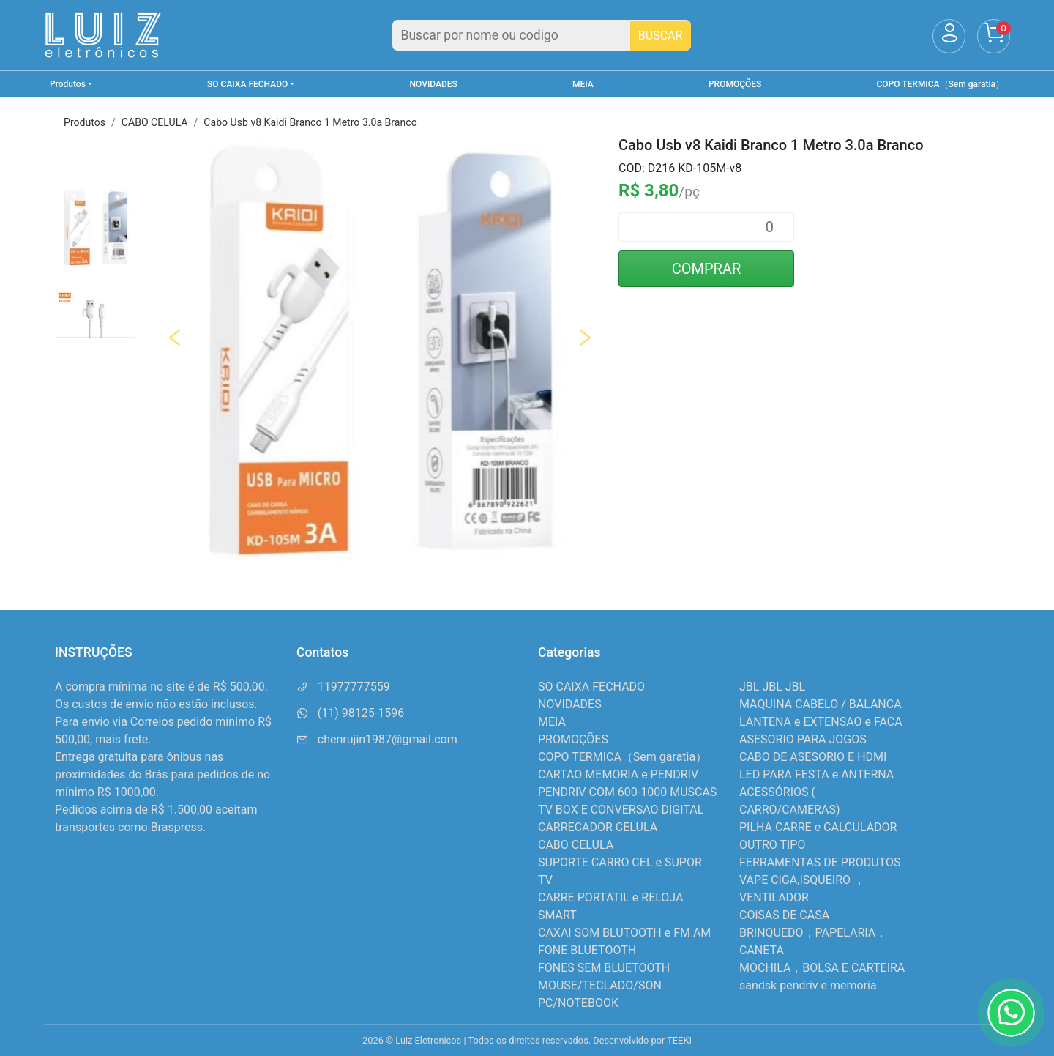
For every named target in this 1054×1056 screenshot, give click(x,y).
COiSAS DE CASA (784, 915)
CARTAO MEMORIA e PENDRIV (618, 774)
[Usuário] (948, 36)
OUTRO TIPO (772, 845)
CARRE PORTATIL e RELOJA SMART (610, 906)
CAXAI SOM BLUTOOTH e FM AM (624, 933)
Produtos (84, 122)
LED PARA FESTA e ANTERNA (816, 774)
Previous (175, 337)
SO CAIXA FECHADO (591, 687)
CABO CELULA (155, 122)
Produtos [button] (68, 84)
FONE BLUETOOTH (587, 950)
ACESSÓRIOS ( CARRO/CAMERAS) (789, 801)
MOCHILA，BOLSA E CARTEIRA (822, 968)
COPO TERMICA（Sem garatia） (940, 84)
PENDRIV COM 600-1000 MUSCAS (627, 792)
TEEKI (679, 1040)
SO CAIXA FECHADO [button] (247, 84)
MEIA (583, 84)
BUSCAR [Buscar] (660, 35)
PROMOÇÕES (735, 84)
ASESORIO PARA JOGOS (803, 739)
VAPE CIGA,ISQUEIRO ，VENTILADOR (802, 888)
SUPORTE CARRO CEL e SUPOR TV (620, 871)
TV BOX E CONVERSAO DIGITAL (620, 810)
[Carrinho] (993, 36)
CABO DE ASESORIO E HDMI (812, 757)
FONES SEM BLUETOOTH (604, 968)
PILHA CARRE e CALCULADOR (818, 827)
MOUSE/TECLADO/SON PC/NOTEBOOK (600, 994)
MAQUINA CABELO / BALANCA (820, 704)
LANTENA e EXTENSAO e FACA (820, 722)
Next (585, 337)
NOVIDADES (433, 84)
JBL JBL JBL (772, 687)
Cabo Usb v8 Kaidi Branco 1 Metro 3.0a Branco (309, 122)
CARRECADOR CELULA (597, 827)
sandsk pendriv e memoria (808, 985)
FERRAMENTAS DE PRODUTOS (819, 862)
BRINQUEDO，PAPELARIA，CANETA (813, 941)
